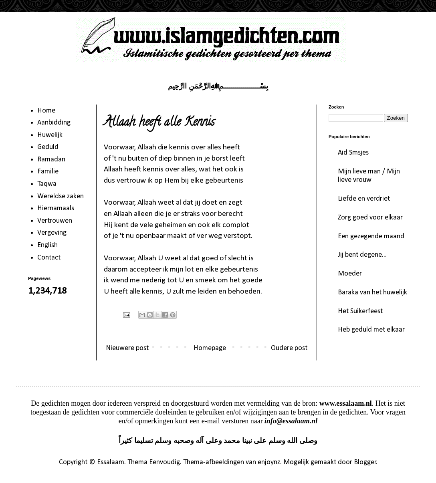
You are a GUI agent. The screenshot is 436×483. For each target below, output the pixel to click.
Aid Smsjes (353, 153)
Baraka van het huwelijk (372, 292)
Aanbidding (54, 123)
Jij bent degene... (362, 255)
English (47, 245)
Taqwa (47, 184)
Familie (48, 171)
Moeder (350, 274)
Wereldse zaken (60, 196)
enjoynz (269, 462)
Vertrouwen (54, 221)
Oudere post (289, 348)
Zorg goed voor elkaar (370, 217)
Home (46, 111)
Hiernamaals (55, 208)
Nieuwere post (127, 348)
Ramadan (51, 159)
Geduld (48, 147)
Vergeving (52, 233)
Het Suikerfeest (360, 311)
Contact (49, 258)
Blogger (365, 462)
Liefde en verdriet (364, 199)
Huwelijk (50, 135)
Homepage (210, 348)
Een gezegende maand (371, 236)
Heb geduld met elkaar (371, 330)
